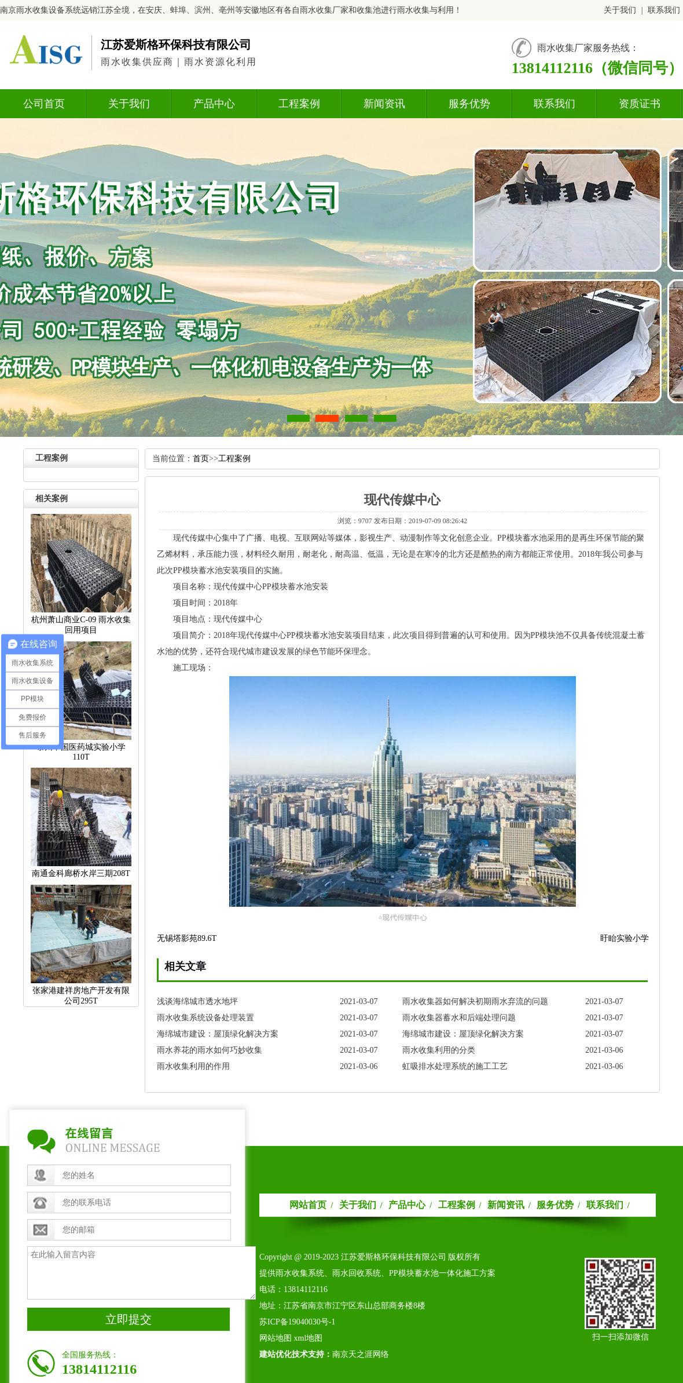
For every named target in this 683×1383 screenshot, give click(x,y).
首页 (201, 458)
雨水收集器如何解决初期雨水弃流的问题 (475, 1001)
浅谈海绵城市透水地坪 (197, 1001)
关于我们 (620, 10)
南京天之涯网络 (360, 1354)
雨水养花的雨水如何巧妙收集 (209, 1050)
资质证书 (639, 104)
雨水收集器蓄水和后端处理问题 (459, 1017)
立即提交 (128, 1319)
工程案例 (299, 104)
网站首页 (307, 1205)
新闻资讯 (384, 104)
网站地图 (275, 1338)
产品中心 (214, 104)
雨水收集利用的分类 (438, 1050)
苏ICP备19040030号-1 (297, 1322)
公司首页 (44, 104)
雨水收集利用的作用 (193, 1066)
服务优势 (469, 104)
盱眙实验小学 (624, 938)
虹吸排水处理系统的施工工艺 (455, 1066)
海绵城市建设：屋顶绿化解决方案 (217, 1034)
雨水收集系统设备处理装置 (205, 1017)
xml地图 (308, 1338)
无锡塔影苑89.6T (186, 938)
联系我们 (664, 10)
